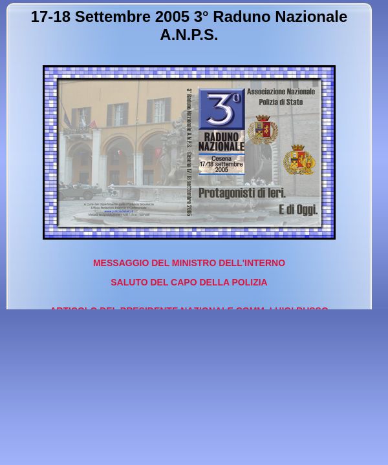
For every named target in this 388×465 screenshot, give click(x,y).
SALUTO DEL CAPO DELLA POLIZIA (189, 282)
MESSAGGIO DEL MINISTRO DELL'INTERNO (189, 263)
